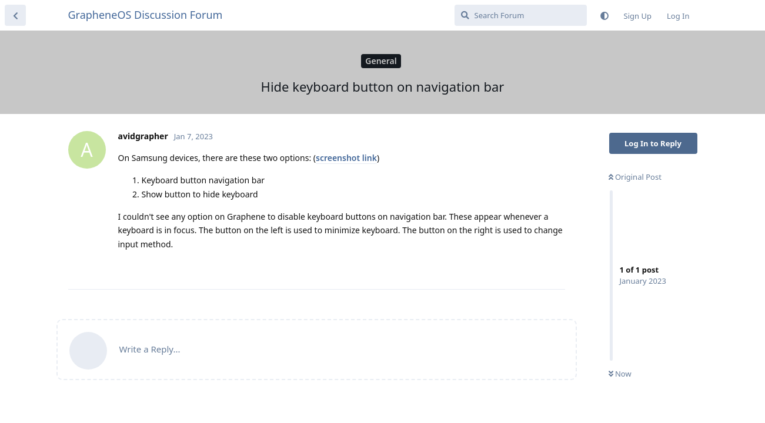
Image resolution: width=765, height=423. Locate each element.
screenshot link (346, 157)
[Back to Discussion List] (15, 15)
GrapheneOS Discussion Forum (145, 15)
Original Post (635, 177)
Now (620, 373)
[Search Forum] (521, 15)
